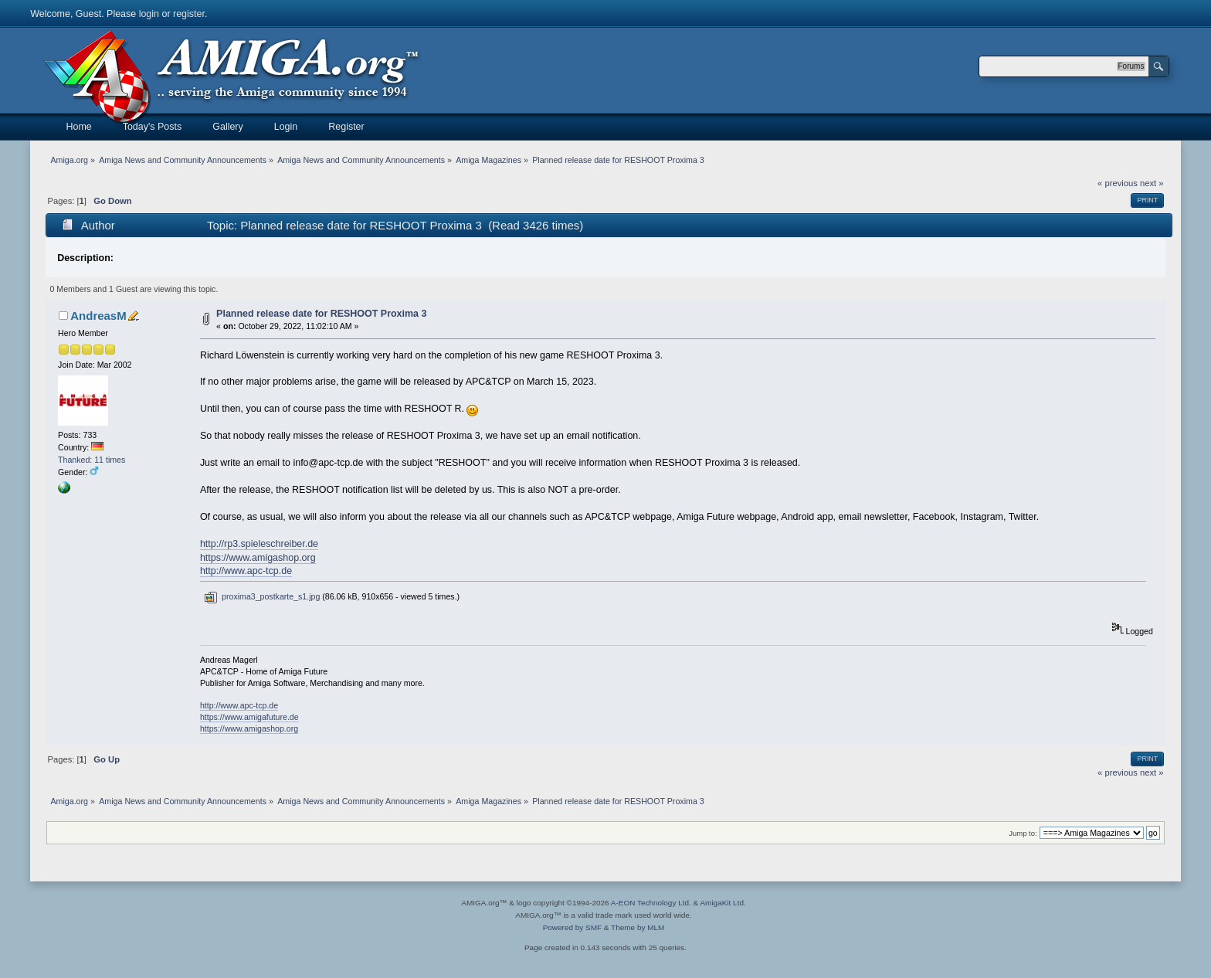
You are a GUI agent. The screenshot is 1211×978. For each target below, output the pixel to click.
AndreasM (98, 315)
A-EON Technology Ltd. (651, 902)
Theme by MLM (637, 927)
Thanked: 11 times (91, 459)
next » (1152, 183)
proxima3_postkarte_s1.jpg (262, 596)
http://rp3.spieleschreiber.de (259, 543)
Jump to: (1023, 833)
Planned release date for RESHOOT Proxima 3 (321, 313)
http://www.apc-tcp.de (246, 570)
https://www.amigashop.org (258, 557)
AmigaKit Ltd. (722, 902)
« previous (1117, 183)
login (149, 13)
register (189, 13)
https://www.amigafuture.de (249, 717)
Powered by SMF (572, 927)
